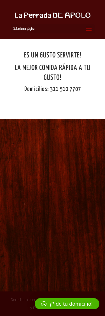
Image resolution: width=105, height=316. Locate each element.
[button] (67, 303)
